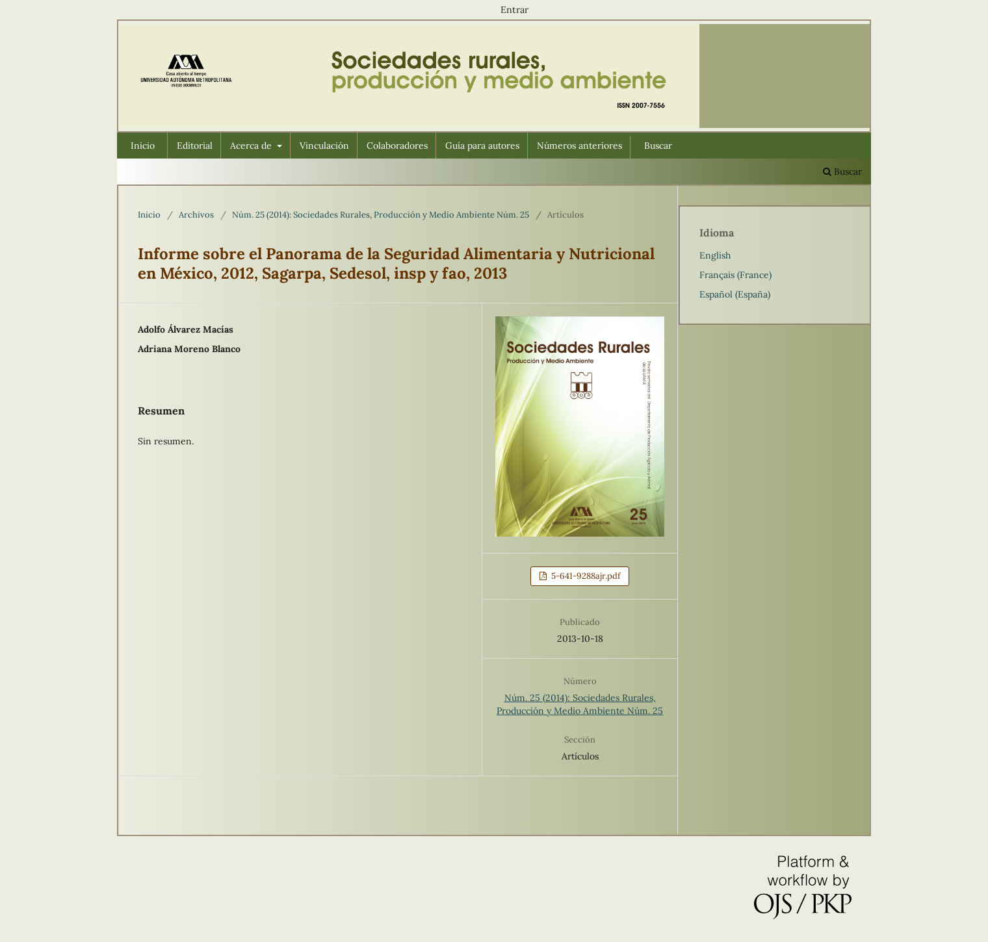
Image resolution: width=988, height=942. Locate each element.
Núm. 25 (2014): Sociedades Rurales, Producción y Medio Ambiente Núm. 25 (380, 214)
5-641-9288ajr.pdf (584, 575)
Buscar (658, 145)
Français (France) (735, 275)
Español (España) (734, 294)
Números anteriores (579, 145)
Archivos (196, 214)
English (715, 255)
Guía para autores (482, 145)
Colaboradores (397, 145)
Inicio (143, 145)
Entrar (514, 10)
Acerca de (252, 145)
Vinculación (324, 145)
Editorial (195, 145)
